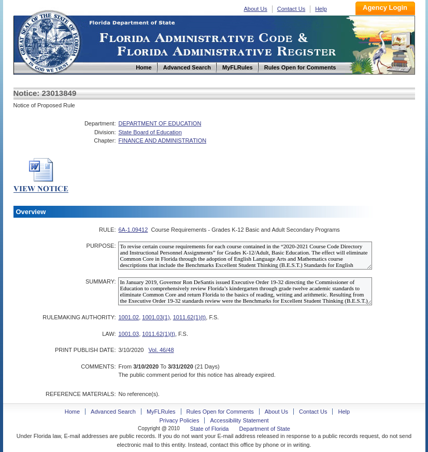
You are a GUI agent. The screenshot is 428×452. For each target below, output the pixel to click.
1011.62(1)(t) (189, 317)
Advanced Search (113, 411)
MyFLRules (161, 411)
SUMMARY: (100, 281)
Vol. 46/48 (161, 350)
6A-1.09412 (133, 230)
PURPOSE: (101, 246)
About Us (255, 9)
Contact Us (291, 9)
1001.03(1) (155, 317)
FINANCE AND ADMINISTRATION (162, 140)
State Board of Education (149, 132)
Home (49, 40)
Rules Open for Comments (220, 411)
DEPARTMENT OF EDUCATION (159, 123)
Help (321, 9)
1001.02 (128, 317)
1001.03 (128, 334)
